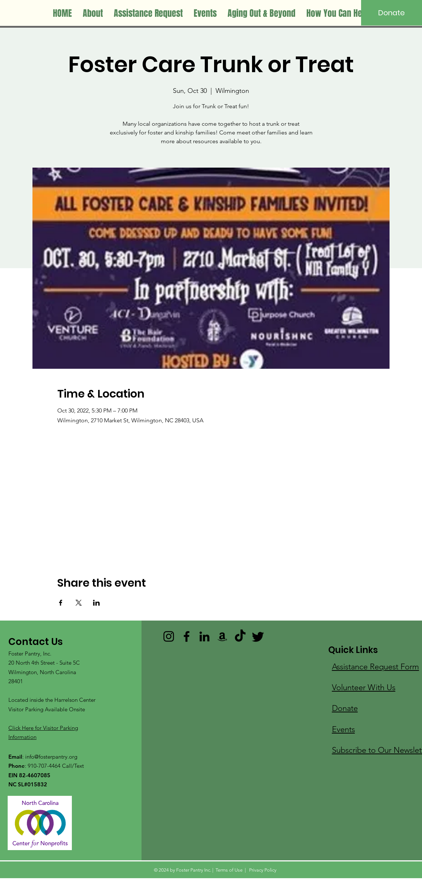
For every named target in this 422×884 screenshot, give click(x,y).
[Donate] (391, 13)
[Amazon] (222, 636)
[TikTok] (240, 636)
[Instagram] (169, 636)
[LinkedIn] (204, 636)
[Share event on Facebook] (60, 603)
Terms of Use (229, 870)
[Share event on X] (78, 603)
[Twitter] (258, 636)
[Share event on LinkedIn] (96, 603)
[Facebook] (186, 636)
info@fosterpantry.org (51, 756)
